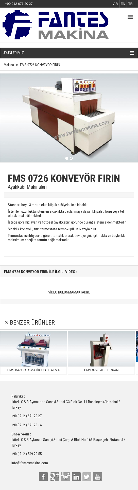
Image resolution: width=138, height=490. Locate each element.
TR (130, 4)
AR (115, 4)
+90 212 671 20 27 (19, 4)
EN (123, 4)
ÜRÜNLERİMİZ (68, 53)
